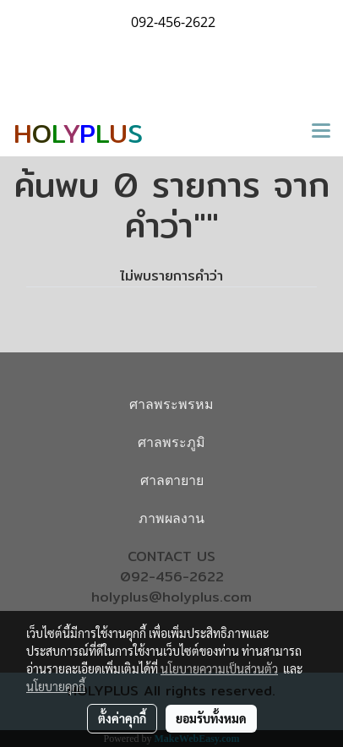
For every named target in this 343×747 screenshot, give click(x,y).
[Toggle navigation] (321, 131)
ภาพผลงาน (171, 518)
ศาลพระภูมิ (171, 442)
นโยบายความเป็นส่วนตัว (219, 668)
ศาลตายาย (172, 480)
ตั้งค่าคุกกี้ (122, 718)
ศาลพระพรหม (171, 404)
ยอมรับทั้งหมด (211, 718)
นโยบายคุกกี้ (55, 686)
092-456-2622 (172, 576)
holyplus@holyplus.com (171, 597)
